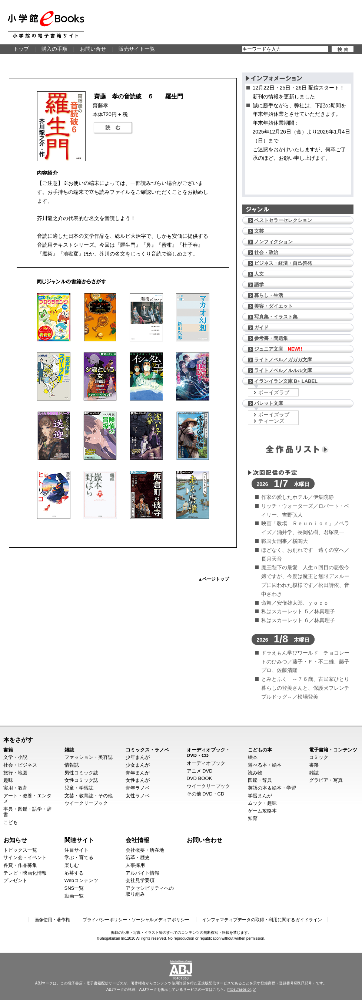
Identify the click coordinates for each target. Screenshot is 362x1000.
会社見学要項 (140, 880)
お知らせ (15, 840)
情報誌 (71, 765)
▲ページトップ (213, 579)
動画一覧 (74, 896)
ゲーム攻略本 (262, 811)
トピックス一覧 (20, 850)
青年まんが (138, 773)
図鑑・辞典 (260, 780)
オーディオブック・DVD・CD (208, 753)
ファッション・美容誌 (88, 757)
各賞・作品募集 (20, 865)
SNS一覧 (74, 888)
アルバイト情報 (142, 873)
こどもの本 (260, 750)
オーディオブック (206, 763)
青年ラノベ (138, 788)
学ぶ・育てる (78, 857)
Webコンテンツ (81, 880)
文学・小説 (15, 757)
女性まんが (138, 780)
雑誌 (69, 750)
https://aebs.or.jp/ (242, 989)
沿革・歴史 (138, 857)
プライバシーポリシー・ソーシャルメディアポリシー (136, 919)
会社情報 (137, 840)
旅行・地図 (15, 773)
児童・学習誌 (78, 788)
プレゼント (15, 880)
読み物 (255, 773)
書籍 (8, 750)
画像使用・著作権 (52, 919)
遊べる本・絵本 (265, 765)
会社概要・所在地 (145, 850)
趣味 (8, 780)
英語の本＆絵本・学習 (272, 788)
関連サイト (79, 840)
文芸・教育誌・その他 (88, 795)
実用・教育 (15, 788)
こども (10, 822)
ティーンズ (271, 421)
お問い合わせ (204, 840)
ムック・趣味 (262, 803)
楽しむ (71, 865)
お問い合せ (93, 49)
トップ (21, 49)
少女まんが (138, 765)
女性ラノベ (138, 795)
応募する (74, 873)
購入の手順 (54, 49)
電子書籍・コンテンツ (333, 750)
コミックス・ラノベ (147, 750)
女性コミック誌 (81, 780)
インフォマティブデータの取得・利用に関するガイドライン (262, 919)
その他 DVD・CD (206, 794)
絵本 (253, 757)
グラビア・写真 (326, 780)
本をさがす (18, 739)
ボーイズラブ (273, 392)
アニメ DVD (200, 771)
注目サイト (76, 850)
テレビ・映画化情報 (25, 873)
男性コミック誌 (81, 773)
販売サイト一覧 (137, 49)
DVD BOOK (199, 778)
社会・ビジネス (20, 765)
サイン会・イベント (25, 857)
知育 (253, 818)
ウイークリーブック (86, 803)
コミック (318, 757)
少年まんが (138, 757)
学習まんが (260, 795)
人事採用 (135, 865)
